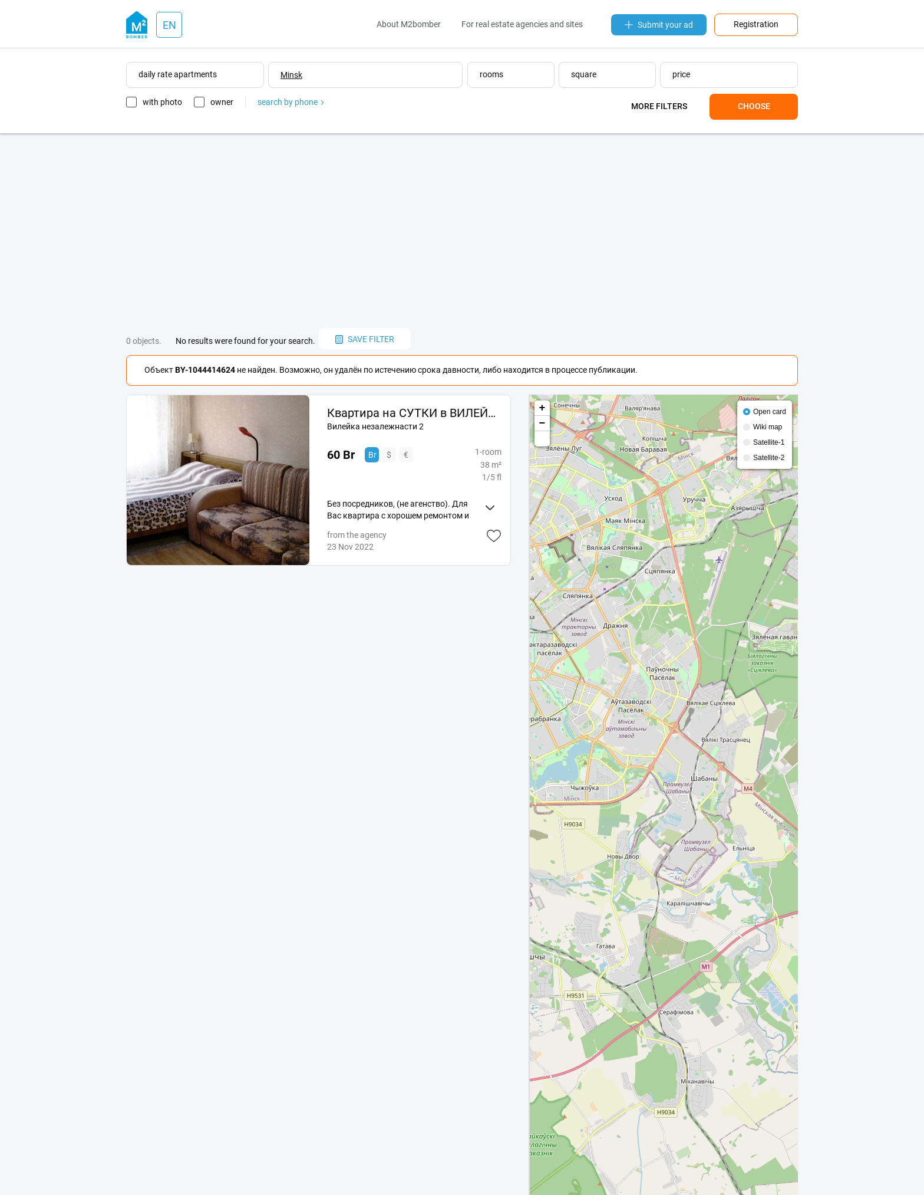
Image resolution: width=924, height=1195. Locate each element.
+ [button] (542, 408)
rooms (491, 74)
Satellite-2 (768, 458)
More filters (659, 106)
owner (221, 102)
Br (372, 454)
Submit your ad (659, 24)
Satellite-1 (768, 442)
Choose (754, 106)
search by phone (291, 102)
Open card (769, 412)
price (681, 74)
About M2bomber (409, 24)
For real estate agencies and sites (522, 24)
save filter (364, 339)
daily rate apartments (177, 74)
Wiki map (767, 427)
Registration (756, 24)
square (583, 74)
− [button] (542, 423)
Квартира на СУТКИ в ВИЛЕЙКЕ (414, 413)
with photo (162, 102)
